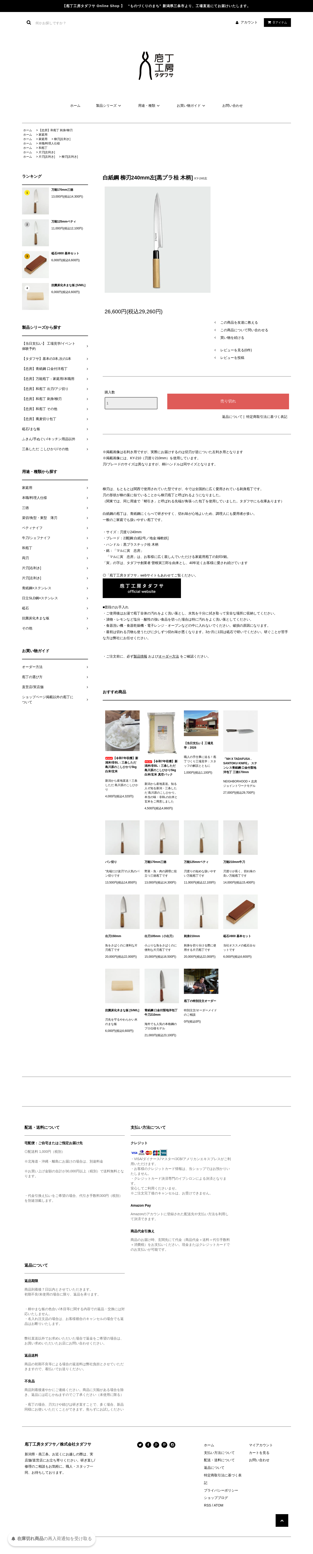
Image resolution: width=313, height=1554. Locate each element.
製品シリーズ (109, 105)
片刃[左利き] (47, 152)
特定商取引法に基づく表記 (266, 417)
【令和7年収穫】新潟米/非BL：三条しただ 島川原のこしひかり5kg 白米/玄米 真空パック (161, 768)
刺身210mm (192, 936)
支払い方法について (219, 1453)
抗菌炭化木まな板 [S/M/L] (68, 285)
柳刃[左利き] (62, 139)
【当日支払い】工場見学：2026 (198, 745)
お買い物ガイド (192, 105)
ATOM (218, 1505)
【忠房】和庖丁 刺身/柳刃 (56, 130)
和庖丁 (43, 148)
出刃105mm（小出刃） (160, 936)
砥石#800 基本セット (65, 253)
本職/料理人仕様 (49, 143)
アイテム (276, 22)
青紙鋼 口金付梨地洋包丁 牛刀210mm (162, 1012)
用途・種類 (149, 105)
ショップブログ (216, 1498)
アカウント (249, 22)
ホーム (75, 105)
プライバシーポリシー (221, 1490)
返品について (232, 417)
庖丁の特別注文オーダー (200, 1001)
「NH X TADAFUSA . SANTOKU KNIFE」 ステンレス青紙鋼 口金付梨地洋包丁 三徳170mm (240, 765)
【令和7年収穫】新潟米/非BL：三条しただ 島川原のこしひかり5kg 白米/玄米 (121, 764)
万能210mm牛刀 (234, 862)
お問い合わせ (232, 105)
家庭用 (43, 134)
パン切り (111, 862)
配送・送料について (219, 1460)
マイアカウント (261, 1445)
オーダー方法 (168, 656)
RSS (207, 1505)
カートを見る (259, 1453)
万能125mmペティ (63, 221)
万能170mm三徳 (62, 189)
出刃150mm (113, 936)
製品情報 (140, 656)
